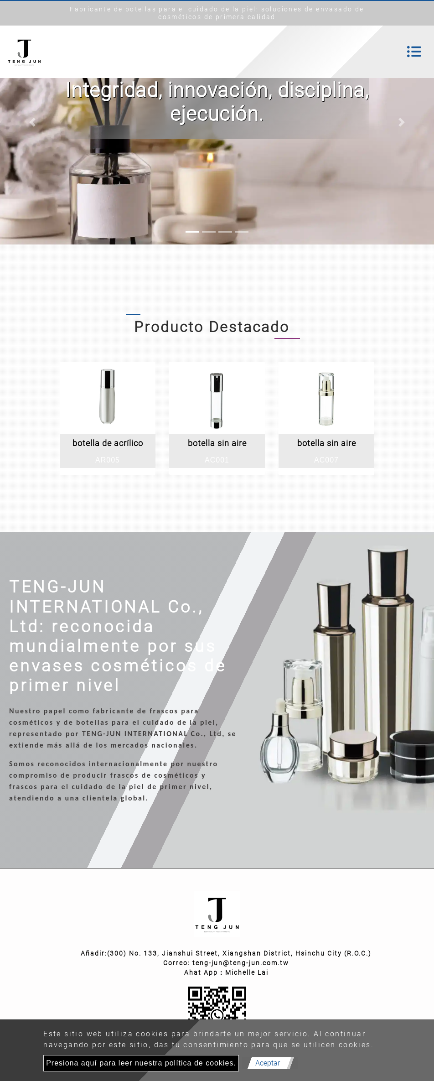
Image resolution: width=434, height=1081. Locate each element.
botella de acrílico (107, 443)
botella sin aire (217, 443)
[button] (32, 122)
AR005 (107, 460)
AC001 (217, 460)
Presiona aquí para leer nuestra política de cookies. (141, 1063)
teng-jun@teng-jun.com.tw (240, 963)
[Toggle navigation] (414, 51)
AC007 (326, 460)
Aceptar (267, 1063)
